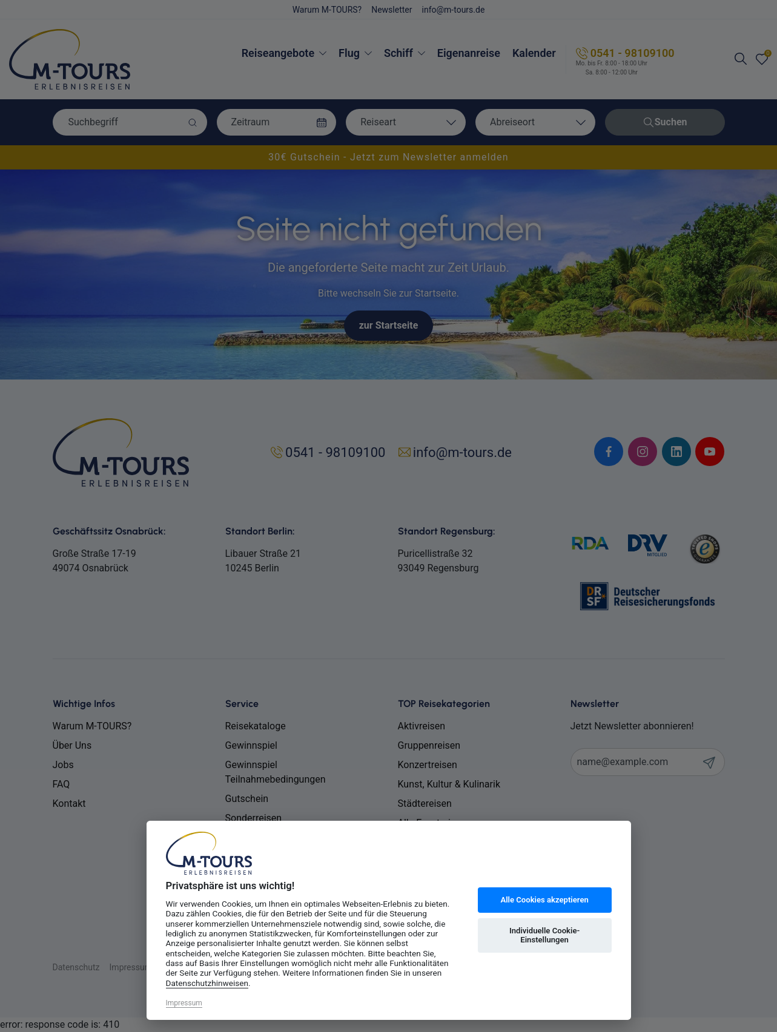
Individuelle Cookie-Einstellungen (544, 935)
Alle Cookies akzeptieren (544, 899)
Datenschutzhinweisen (207, 983)
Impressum (184, 1003)
